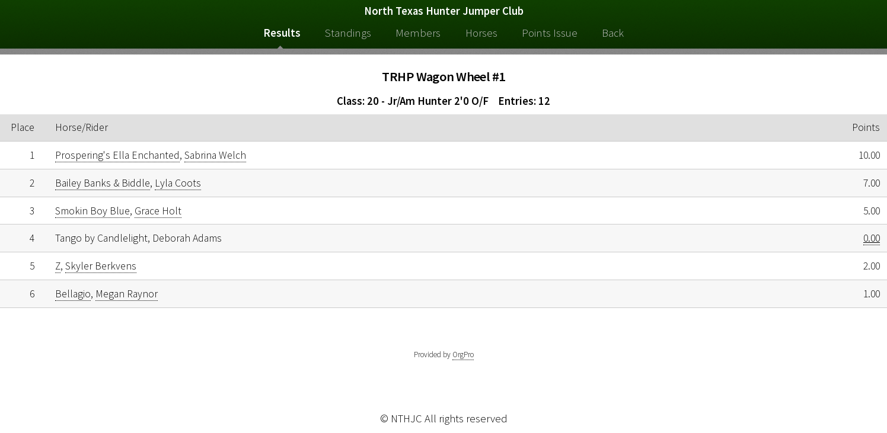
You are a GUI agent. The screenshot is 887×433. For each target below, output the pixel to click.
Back (613, 33)
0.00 (871, 238)
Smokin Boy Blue (92, 210)
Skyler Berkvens (100, 265)
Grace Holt (158, 210)
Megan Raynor (126, 293)
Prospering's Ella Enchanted (117, 155)
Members (418, 33)
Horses (481, 33)
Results (282, 33)
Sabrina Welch (215, 155)
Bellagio (73, 293)
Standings (348, 33)
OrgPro (463, 354)
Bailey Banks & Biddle (102, 183)
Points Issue (549, 33)
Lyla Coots (178, 183)
